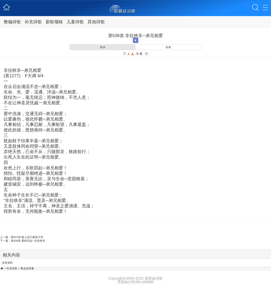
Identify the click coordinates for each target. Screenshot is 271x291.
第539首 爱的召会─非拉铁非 (28, 240)
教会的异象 (27, 268)
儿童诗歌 (75, 21)
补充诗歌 (33, 21)
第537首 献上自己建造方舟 (27, 237)
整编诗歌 (12, 21)
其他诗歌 (96, 21)
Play (135, 40)
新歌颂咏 (54, 21)
